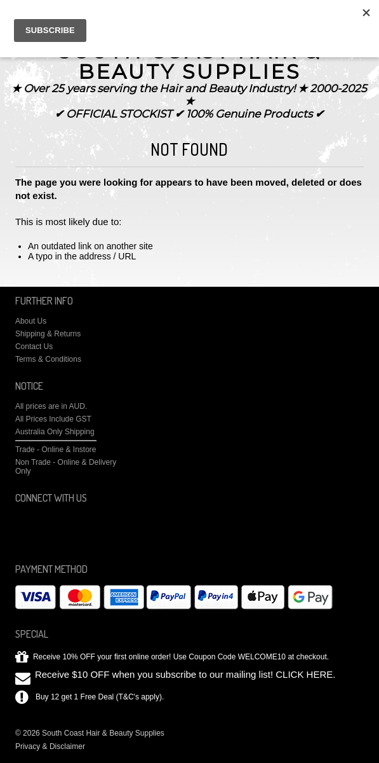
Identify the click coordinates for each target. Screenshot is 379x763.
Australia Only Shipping (55, 431)
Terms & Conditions (48, 359)
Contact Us (34, 346)
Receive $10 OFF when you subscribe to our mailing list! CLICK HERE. (185, 674)
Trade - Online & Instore (55, 449)
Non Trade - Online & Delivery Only (65, 467)
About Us (30, 321)
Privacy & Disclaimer (50, 746)
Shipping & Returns (48, 333)
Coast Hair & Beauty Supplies (189, 61)
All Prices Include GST (53, 419)
